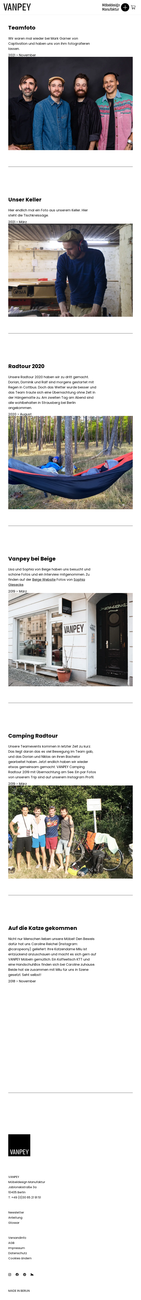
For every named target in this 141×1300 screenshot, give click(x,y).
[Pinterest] (24, 1274)
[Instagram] (9, 1274)
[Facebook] (17, 1274)
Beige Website (44, 579)
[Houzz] (32, 1274)
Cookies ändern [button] (20, 1258)
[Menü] (123, 7)
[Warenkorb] (133, 7)
